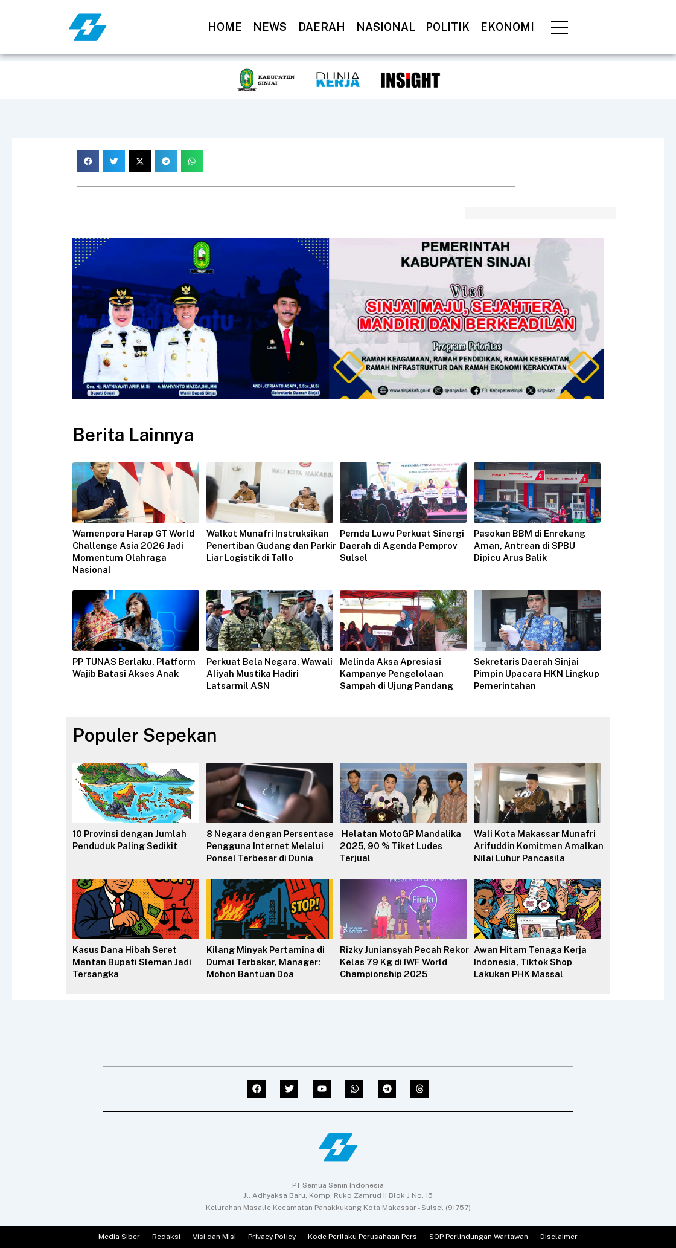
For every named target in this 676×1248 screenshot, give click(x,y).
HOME (225, 27)
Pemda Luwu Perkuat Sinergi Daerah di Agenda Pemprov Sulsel (399, 545)
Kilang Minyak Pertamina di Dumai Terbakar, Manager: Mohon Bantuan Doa (269, 974)
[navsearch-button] (601, 25)
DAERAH (321, 27)
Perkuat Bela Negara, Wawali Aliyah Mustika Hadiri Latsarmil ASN (258, 673)
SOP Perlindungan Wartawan (478, 1237)
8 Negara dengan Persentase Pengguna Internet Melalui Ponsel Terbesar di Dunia (260, 852)
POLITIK (448, 27)
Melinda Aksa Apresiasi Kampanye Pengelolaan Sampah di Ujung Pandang (400, 673)
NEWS (270, 27)
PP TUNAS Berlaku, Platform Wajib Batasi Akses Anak (122, 673)
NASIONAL (385, 27)
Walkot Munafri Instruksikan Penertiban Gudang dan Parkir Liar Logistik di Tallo (271, 545)
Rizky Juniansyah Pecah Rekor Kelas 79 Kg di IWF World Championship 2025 (401, 974)
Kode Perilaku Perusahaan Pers (362, 1237)
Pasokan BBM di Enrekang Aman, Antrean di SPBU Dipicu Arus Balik (534, 545)
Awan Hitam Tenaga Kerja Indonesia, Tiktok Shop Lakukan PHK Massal (533, 974)
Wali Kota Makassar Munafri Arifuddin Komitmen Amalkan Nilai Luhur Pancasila (539, 852)
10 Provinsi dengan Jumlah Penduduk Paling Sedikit (133, 840)
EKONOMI (507, 27)
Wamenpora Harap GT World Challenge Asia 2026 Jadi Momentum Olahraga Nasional (136, 551)
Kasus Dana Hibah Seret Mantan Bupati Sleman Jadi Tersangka (134, 974)
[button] (88, 161)
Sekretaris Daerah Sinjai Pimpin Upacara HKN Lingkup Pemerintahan (530, 673)
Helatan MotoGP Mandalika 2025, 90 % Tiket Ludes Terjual (404, 846)
